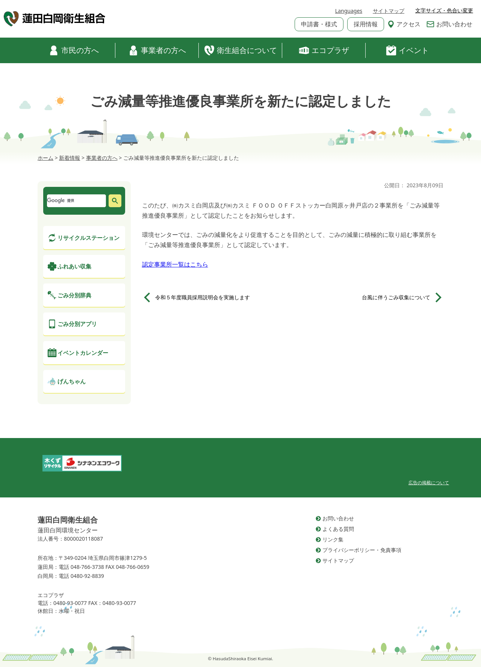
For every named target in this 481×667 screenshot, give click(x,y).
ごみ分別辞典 (74, 295)
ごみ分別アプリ (77, 323)
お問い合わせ (449, 24)
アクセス (404, 24)
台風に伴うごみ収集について (396, 297)
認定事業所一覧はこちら (175, 264)
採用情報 (366, 24)
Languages (348, 10)
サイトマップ (388, 10)
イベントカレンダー (82, 352)
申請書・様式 (319, 24)
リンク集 (332, 539)
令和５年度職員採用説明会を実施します (202, 297)
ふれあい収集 (74, 266)
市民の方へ (73, 50)
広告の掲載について (428, 482)
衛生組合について (240, 50)
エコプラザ (324, 50)
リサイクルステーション (88, 237)
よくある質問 (338, 528)
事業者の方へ (157, 50)
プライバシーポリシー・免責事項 (361, 549)
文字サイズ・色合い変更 (444, 11)
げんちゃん (71, 381)
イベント (407, 50)
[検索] (75, 200)
